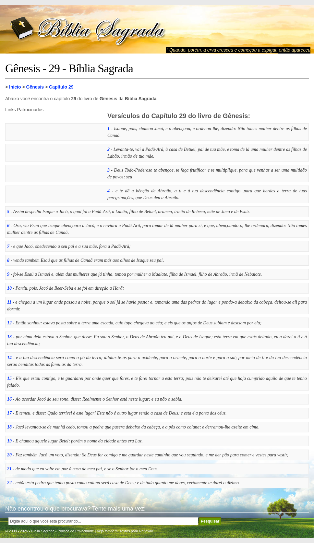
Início (15, 87)
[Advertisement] (54, 152)
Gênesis (35, 87)
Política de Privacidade (76, 531)
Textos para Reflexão (136, 531)
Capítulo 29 (61, 87)
